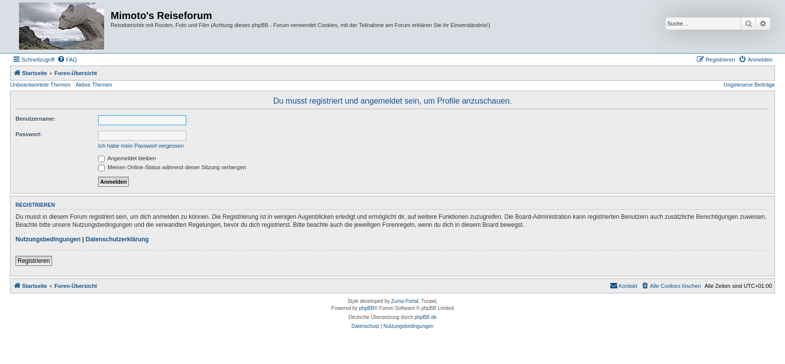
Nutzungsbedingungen (48, 239)
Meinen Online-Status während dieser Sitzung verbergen (172, 167)
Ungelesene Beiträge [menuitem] (749, 85)
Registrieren (34, 260)
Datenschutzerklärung (117, 239)
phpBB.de (426, 317)
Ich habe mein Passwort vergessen (141, 146)
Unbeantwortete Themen (40, 85)
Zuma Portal (404, 301)
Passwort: (29, 134)
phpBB (366, 308)
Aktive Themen (94, 85)
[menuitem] (67, 60)
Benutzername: (35, 119)
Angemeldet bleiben (127, 158)
